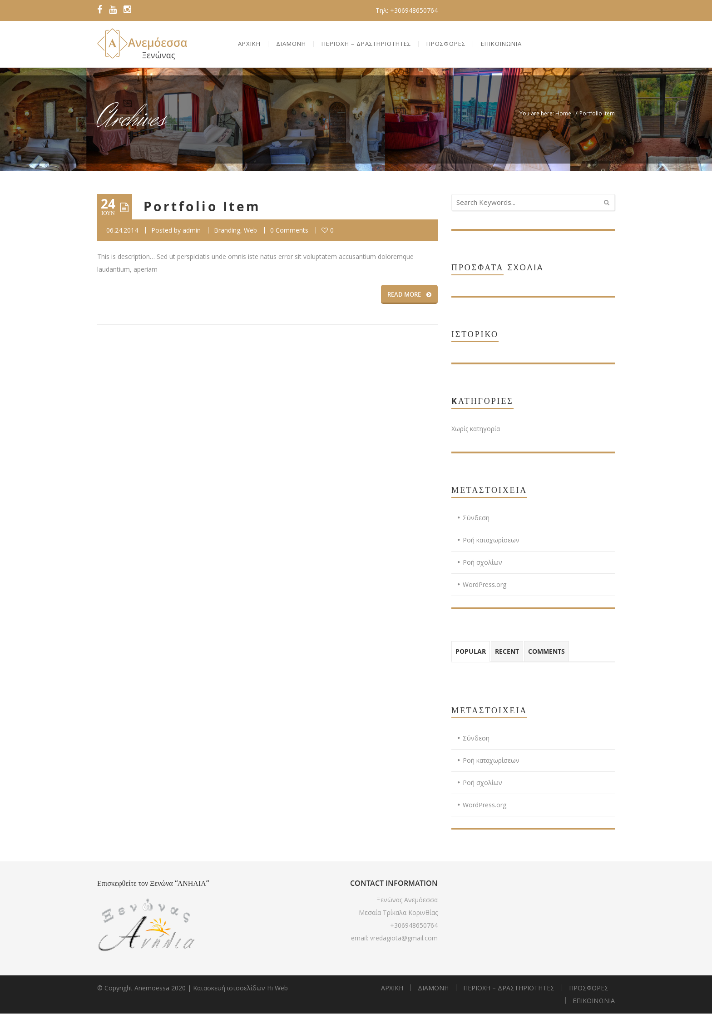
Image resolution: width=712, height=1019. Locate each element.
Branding (227, 235)
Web (250, 235)
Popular (470, 656)
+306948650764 (414, 930)
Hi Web (277, 993)
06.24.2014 (122, 235)
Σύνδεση (476, 523)
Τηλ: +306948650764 (407, 10)
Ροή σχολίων (482, 567)
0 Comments (289, 235)
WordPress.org (484, 590)
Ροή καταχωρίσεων (491, 545)
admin (192, 235)
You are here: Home (545, 119)
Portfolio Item (202, 212)
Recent (507, 656)
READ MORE (409, 300)
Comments (546, 656)
